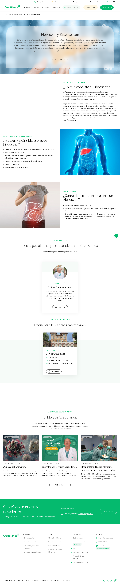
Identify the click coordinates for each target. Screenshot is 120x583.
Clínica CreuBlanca (54, 538)
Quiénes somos (78, 538)
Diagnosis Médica (54, 546)
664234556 (103, 546)
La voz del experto (12, 437)
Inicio (5, 14)
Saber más (60, 307)
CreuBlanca (87, 437)
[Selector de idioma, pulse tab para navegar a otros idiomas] (114, 2)
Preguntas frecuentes (80, 562)
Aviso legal (35, 580)
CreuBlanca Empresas (80, 552)
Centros (36, 7)
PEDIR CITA (107, 7)
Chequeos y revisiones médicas (31, 547)
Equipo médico (46, 7)
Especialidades (29, 538)
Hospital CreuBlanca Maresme (55, 551)
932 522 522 (51, 357)
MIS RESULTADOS (71, 7)
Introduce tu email (67, 509)
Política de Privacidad (48, 580)
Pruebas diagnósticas (15, 14)
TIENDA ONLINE (90, 7)
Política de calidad (63, 580)
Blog (91, 2)
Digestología (60, 283)
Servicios (27, 7)
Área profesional (40, 2)
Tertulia (47, 437)
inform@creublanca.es (105, 538)
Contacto (100, 2)
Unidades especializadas (32, 552)
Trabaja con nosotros (79, 2)
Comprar (60, 59)
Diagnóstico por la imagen (33, 542)
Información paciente (60, 2)
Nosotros (56, 7)
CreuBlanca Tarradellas (56, 542)
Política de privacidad (85, 514)
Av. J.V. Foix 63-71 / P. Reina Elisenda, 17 (59, 365)
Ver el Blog (60, 485)
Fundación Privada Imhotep (79, 557)
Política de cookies (23, 580)
